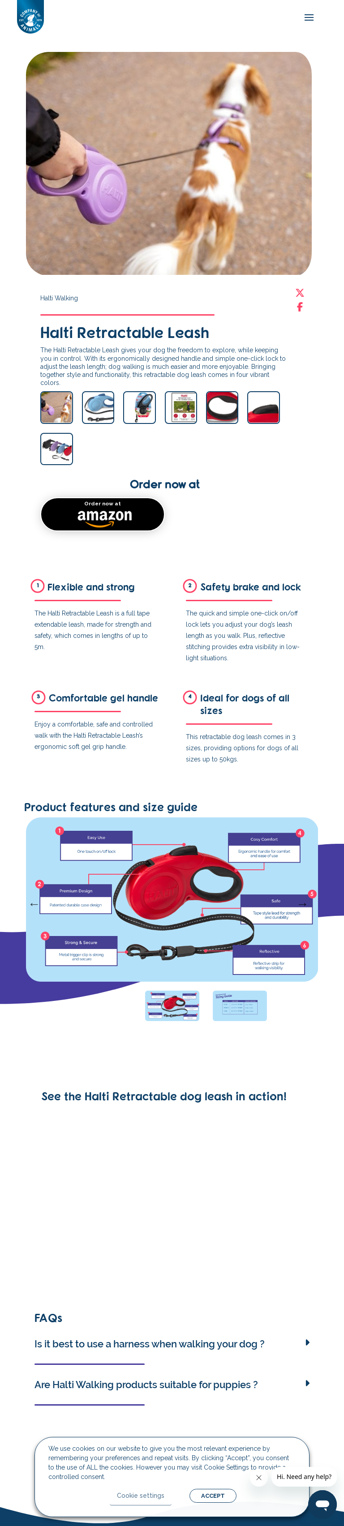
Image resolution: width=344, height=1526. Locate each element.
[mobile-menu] (307, 17)
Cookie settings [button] (140, 1495)
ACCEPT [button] (213, 1495)
